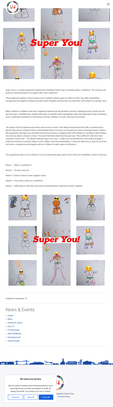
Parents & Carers (15, 323)
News (10, 319)
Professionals (14, 330)
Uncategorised (14, 337)
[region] (30, 388)
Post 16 (11, 326)
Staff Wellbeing (14, 333)
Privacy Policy (64, 396)
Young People (14, 340)
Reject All (30, 397)
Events (10, 316)
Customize (15, 397)
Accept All (46, 397)
